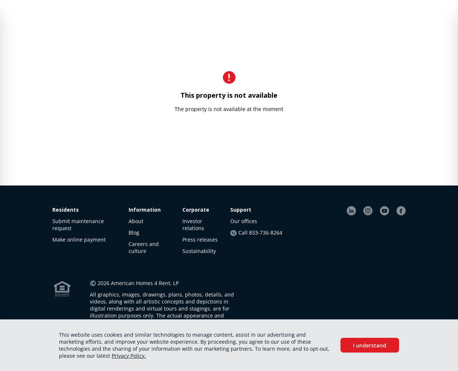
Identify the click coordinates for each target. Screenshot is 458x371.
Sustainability (199, 250)
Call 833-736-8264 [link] (256, 232)
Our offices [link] (243, 221)
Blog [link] (134, 232)
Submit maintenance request (78, 225)
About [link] (136, 221)
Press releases (200, 239)
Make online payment (79, 239)
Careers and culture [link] (144, 247)
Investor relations (193, 225)
